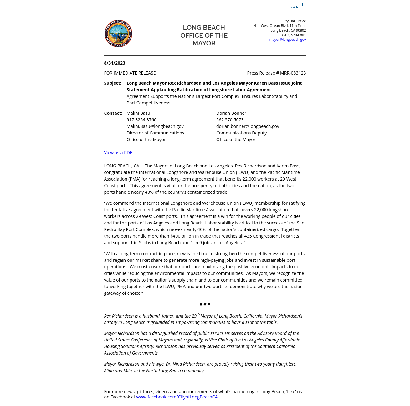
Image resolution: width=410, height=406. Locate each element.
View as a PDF (118, 153)
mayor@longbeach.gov (287, 39)
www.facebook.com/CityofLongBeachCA (177, 397)
